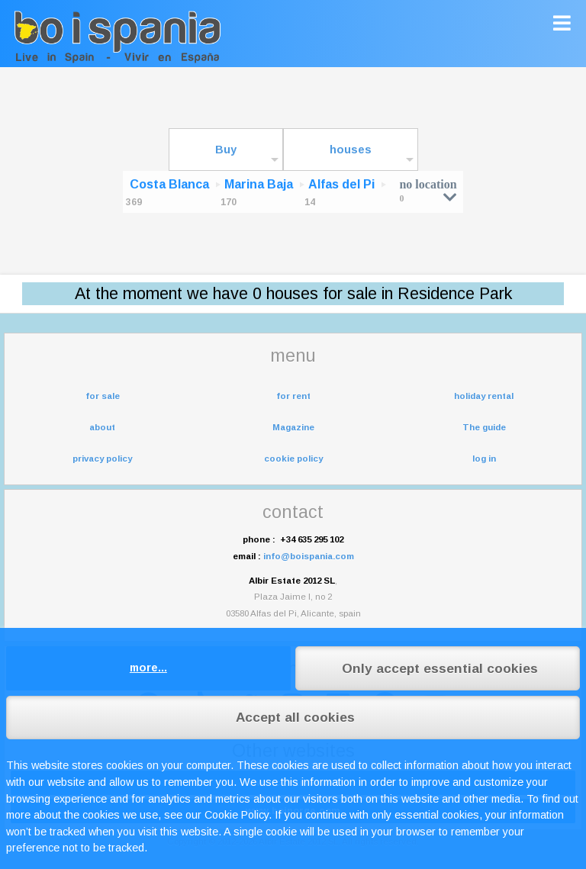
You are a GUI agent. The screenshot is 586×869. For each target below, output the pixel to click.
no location (427, 190)
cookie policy (293, 458)
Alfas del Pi (341, 184)
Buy (226, 149)
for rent (293, 396)
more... (148, 667)
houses (351, 149)
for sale (102, 396)
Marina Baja (258, 184)
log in (484, 458)
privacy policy (102, 458)
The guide (484, 427)
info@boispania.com (308, 556)
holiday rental (484, 396)
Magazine (293, 427)
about (102, 427)
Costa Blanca (169, 184)
